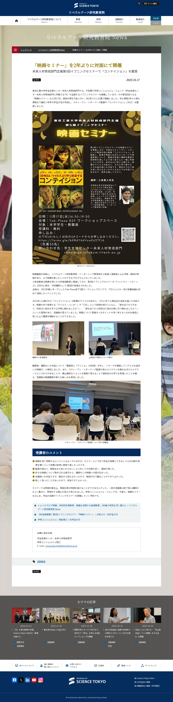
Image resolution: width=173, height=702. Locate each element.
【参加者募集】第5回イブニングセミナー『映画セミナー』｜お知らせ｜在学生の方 (78, 514)
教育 (78, 20)
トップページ (16, 20)
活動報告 (41, 561)
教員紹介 (140, 20)
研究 (98, 20)
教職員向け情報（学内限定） (149, 685)
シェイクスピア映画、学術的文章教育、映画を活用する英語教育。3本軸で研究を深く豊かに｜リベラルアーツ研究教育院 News (87, 507)
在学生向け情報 (143, 682)
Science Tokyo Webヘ (146, 678)
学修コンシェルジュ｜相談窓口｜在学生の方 (59, 519)
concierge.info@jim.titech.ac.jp (61, 545)
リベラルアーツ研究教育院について (44, 20)
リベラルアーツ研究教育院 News (51, 50)
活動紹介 (119, 20)
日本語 (156, 18)
